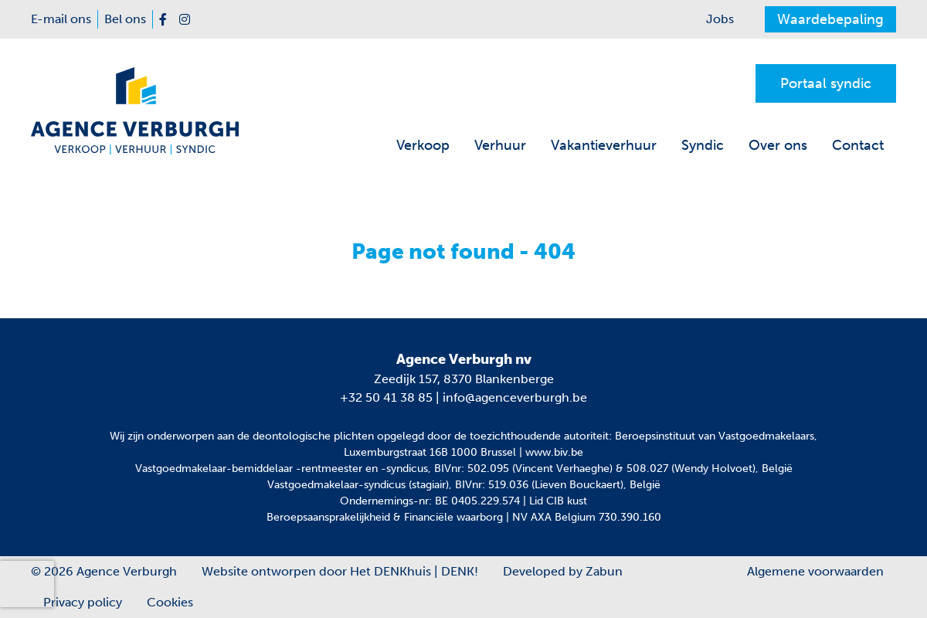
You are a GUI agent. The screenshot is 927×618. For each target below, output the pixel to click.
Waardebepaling (830, 19)
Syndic (702, 145)
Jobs (720, 19)
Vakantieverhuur (604, 145)
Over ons (778, 145)
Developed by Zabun (563, 571)
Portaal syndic (825, 83)
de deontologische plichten (305, 436)
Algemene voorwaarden (815, 571)
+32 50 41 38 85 (386, 397)
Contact (858, 145)
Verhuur (500, 145)
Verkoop (423, 145)
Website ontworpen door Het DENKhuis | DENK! (340, 571)
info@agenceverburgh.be (515, 397)
